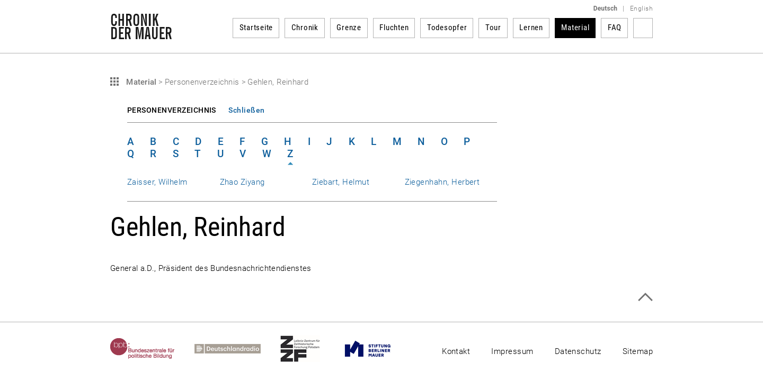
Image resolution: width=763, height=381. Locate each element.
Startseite (256, 27)
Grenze (348, 27)
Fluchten (394, 27)
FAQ (615, 27)
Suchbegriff (643, 28)
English (641, 8)
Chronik (304, 27)
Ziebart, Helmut (340, 182)
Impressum (512, 351)
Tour (493, 27)
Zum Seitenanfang (645, 297)
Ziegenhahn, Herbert (442, 182)
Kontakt (456, 351)
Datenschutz (578, 351)
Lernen (531, 27)
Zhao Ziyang (242, 182)
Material (575, 27)
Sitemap (638, 351)
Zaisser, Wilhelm (157, 182)
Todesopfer (447, 27)
